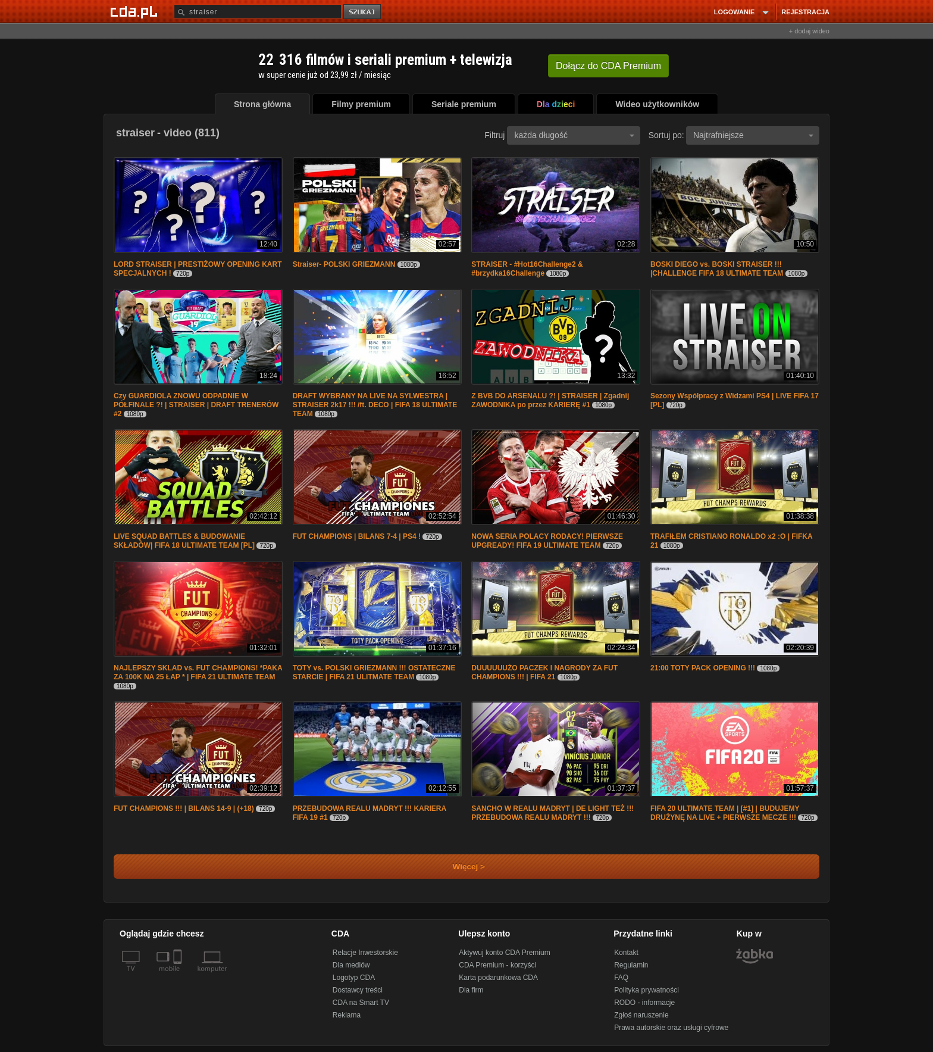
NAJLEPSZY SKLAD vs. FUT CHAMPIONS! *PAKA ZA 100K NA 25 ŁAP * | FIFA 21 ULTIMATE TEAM (198, 672)
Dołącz (608, 66)
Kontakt (626, 952)
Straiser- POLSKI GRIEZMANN (344, 264)
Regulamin (631, 965)
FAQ (621, 977)
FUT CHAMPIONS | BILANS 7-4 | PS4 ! (357, 536)
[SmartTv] (178, 976)
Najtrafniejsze (753, 135)
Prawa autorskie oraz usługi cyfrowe (671, 1027)
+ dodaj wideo (809, 31)
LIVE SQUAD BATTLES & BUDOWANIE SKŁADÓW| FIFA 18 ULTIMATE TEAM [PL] (184, 541)
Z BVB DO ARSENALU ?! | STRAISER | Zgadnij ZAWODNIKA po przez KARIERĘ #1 (550, 400)
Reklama (347, 1015)
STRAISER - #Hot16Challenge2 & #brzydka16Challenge (527, 268)
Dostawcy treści (358, 990)
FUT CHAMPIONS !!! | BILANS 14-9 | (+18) (185, 808)
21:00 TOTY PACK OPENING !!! (702, 668)
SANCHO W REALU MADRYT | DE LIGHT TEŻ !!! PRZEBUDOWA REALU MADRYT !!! (552, 813)
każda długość (574, 135)
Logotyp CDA (354, 977)
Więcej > (459, 866)
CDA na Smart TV (361, 1002)
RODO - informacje (644, 1002)
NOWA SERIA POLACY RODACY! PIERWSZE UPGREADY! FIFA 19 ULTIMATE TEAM (547, 541)
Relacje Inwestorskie (365, 952)
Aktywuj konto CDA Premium (504, 952)
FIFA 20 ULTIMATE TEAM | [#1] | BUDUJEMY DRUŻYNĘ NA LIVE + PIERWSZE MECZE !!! (724, 813)
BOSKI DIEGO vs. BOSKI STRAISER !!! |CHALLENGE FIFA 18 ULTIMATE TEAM (716, 268)
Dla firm (471, 990)
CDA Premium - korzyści (497, 965)
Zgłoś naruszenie (641, 1015)
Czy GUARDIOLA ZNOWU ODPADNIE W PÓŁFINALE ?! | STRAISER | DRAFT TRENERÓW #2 (196, 405)
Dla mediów (351, 965)
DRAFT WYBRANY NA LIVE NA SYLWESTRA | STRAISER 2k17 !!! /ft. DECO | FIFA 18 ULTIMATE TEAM (375, 405)
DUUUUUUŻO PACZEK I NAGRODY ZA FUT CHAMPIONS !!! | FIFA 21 (544, 672)
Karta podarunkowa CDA (498, 977)
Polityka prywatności (646, 990)
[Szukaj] (258, 11)
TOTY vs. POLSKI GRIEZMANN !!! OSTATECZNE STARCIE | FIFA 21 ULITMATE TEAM (374, 672)
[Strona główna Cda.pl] (136, 11)
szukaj (363, 12)
